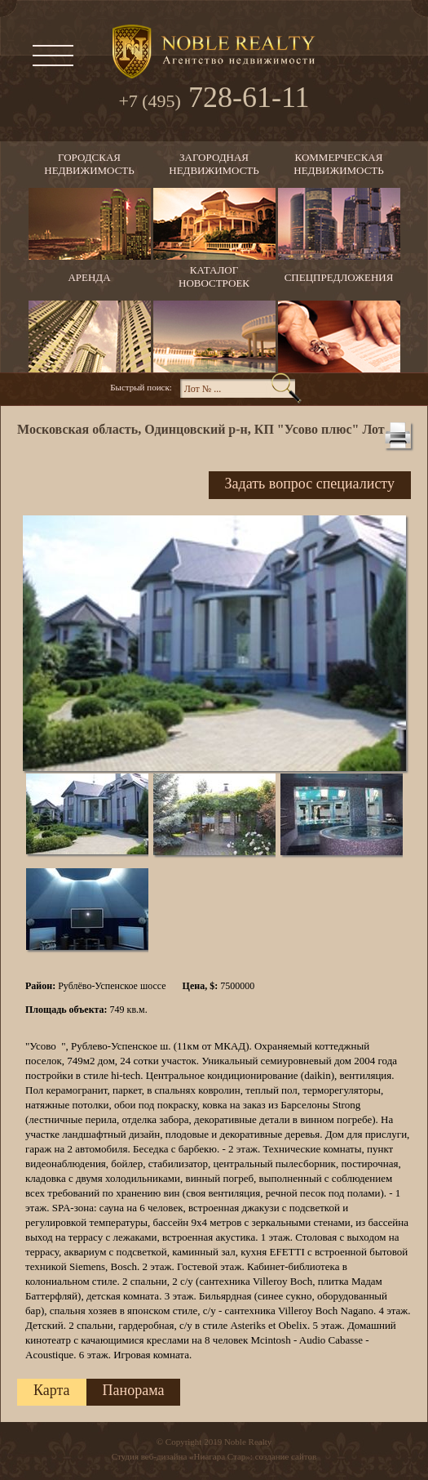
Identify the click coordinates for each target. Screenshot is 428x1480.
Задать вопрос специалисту (310, 483)
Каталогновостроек (214, 276)
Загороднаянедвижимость (213, 163)
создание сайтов (286, 1456)
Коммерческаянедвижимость (338, 163)
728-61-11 (213, 99)
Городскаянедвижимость (89, 163)
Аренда (89, 277)
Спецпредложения (339, 277)
